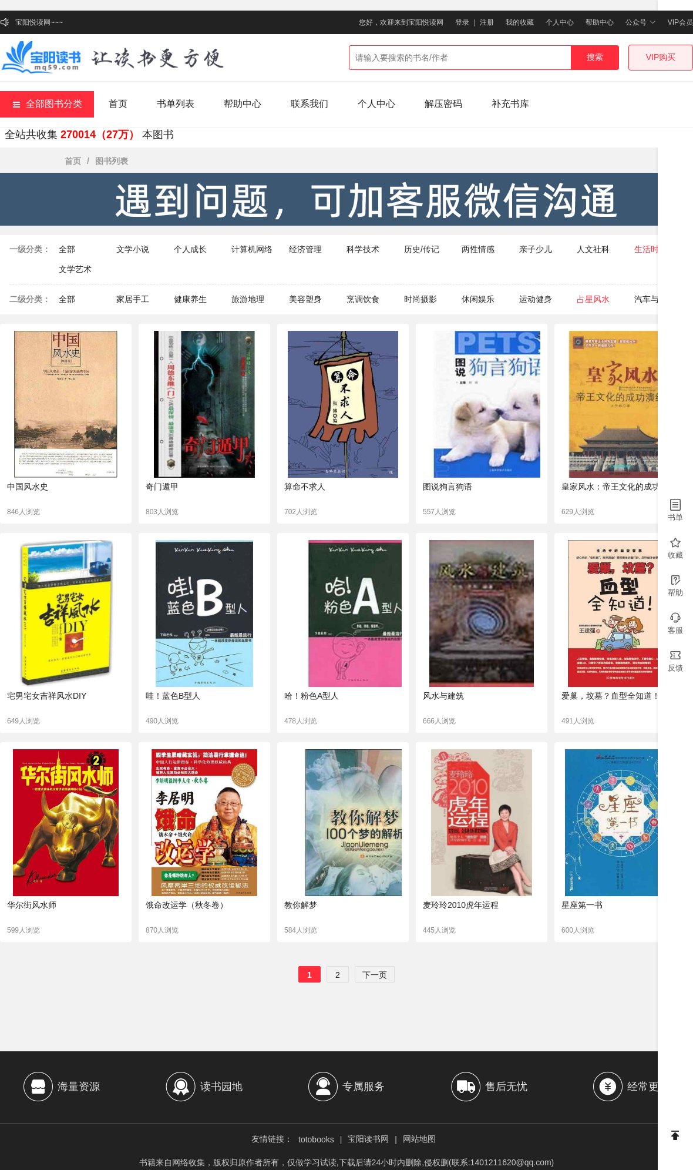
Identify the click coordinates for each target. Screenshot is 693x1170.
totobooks (316, 1139)
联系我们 (309, 104)
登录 (462, 22)
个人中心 (560, 22)
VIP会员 (680, 22)
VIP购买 (661, 57)
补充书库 (510, 104)
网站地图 (419, 1139)
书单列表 (175, 104)
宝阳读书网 (368, 1139)
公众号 (640, 22)
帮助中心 (600, 22)
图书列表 (111, 161)
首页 (118, 104)
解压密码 (443, 104)
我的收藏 (520, 22)
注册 (487, 22)
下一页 (374, 975)
